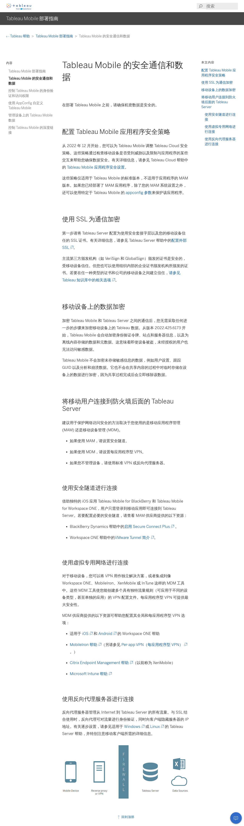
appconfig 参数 (139, 192)
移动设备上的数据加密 (218, 90)
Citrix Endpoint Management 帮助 (101, 662)
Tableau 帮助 (18, 36)
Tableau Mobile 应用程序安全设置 (96, 167)
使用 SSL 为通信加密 (217, 82)
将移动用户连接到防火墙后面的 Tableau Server (218, 102)
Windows (134, 726)
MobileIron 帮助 (85, 644)
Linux (156, 726)
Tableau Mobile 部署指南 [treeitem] (27, 71)
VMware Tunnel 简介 (134, 537)
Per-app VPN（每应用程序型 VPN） (154, 644)
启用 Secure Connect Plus (148, 526)
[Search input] (222, 6)
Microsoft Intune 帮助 (90, 674)
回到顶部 (125, 817)
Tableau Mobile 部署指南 (55, 36)
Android (107, 633)
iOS (87, 633)
